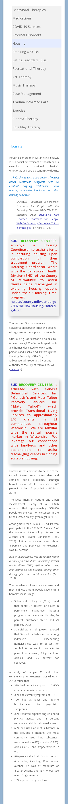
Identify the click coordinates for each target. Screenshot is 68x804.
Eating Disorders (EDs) (30, 60)
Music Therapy (24, 85)
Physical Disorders (27, 35)
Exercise (19, 110)
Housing (19, 43)
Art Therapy (22, 77)
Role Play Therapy (26, 127)
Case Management (27, 93)
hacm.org (15, 369)
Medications (22, 18)
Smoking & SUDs (26, 52)
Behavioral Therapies (29, 10)
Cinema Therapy (25, 119)
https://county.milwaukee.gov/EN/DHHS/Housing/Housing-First (33, 305)
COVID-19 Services (27, 26)
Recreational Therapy (29, 68)
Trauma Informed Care (30, 102)
